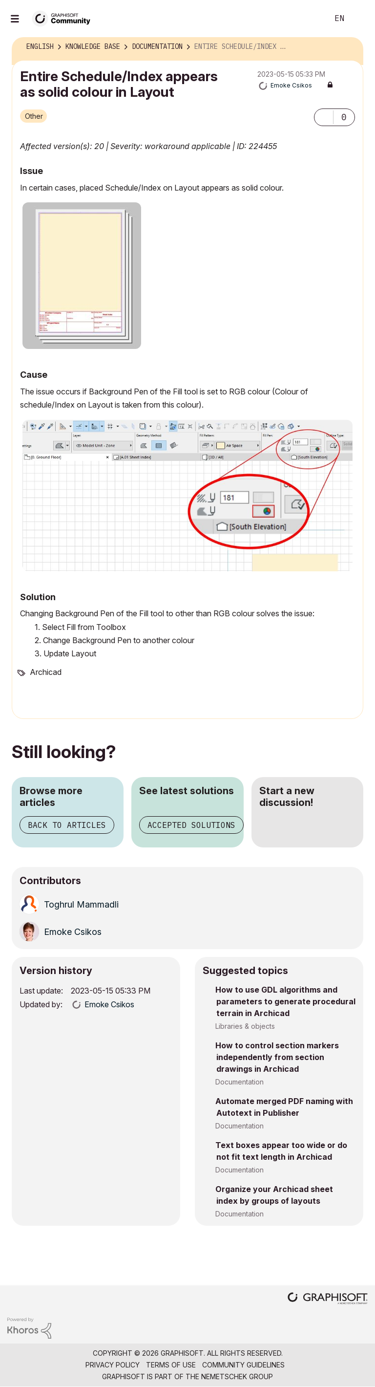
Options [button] (349, 47)
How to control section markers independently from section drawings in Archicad (277, 1057)
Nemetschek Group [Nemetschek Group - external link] (237, 1376)
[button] (323, 117)
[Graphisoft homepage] (328, 1299)
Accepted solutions (191, 825)
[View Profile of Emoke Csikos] (291, 85)
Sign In (359, 18)
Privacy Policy (112, 1365)
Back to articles (67, 825)
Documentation (239, 1082)
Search (310, 18)
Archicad (46, 672)
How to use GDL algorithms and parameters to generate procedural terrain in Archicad (285, 1001)
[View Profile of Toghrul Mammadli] (81, 904)
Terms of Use (171, 1365)
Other (34, 116)
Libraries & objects (245, 1026)
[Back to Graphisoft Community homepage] (64, 18)
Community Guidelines (243, 1365)
